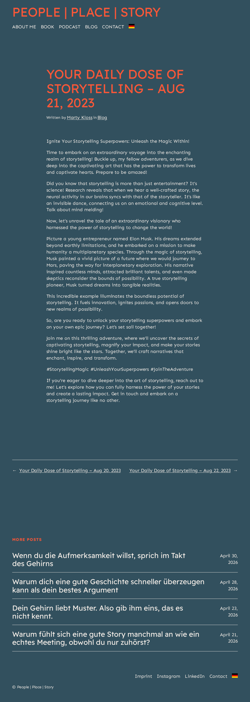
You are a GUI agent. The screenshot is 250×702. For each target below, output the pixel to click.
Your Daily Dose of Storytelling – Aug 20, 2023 (70, 470)
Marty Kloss (80, 117)
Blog (102, 117)
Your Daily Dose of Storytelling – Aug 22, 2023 (180, 470)
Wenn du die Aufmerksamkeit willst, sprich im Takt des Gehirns (98, 559)
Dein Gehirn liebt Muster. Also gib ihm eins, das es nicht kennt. (97, 612)
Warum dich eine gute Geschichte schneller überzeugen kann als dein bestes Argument (108, 585)
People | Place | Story (86, 12)
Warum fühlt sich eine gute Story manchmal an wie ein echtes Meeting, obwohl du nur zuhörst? (105, 638)
